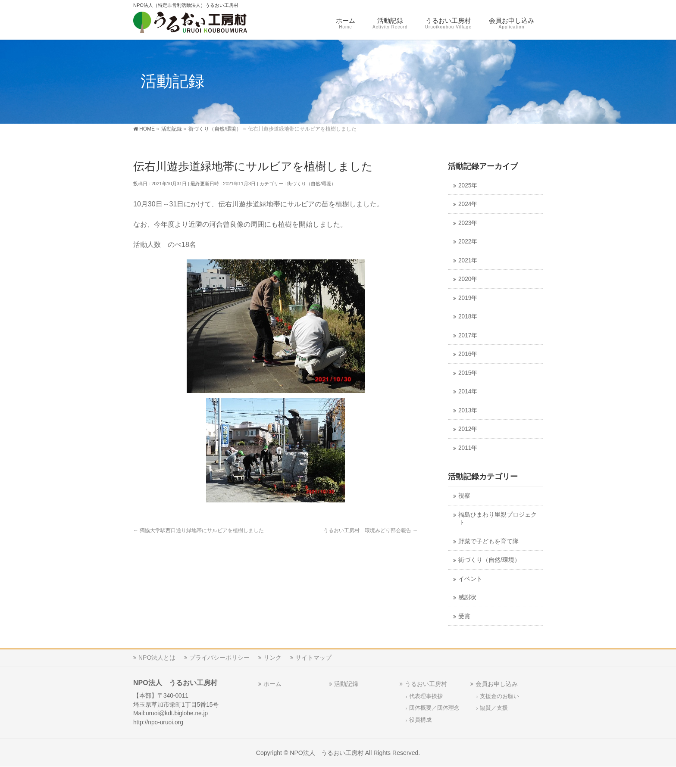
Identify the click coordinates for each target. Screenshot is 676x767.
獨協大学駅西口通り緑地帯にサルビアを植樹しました (198, 530)
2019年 (467, 298)
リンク (272, 657)
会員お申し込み (497, 683)
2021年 (467, 260)
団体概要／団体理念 (434, 708)
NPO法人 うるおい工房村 (326, 752)
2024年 (467, 204)
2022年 (467, 241)
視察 (464, 496)
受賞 (464, 616)
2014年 (467, 391)
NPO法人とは (156, 657)
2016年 (467, 354)
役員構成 (420, 720)
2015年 (467, 373)
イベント (470, 579)
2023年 (467, 223)
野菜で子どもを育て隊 (488, 541)
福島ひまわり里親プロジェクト (497, 518)
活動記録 (346, 683)
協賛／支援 (494, 708)
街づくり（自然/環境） (311, 183)
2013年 (467, 410)
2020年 (467, 279)
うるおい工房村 (426, 683)
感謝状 (467, 597)
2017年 (467, 335)
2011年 (467, 448)
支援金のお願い (499, 696)
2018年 (467, 316)
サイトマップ (313, 657)
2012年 (467, 429)
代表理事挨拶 (426, 696)
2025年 (467, 185)
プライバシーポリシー (219, 657)
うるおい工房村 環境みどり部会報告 (370, 530)
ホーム (272, 683)
